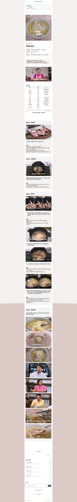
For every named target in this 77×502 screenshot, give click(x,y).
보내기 (49, 485)
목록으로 (28, 500)
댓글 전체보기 (38, 494)
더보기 (50, 460)
